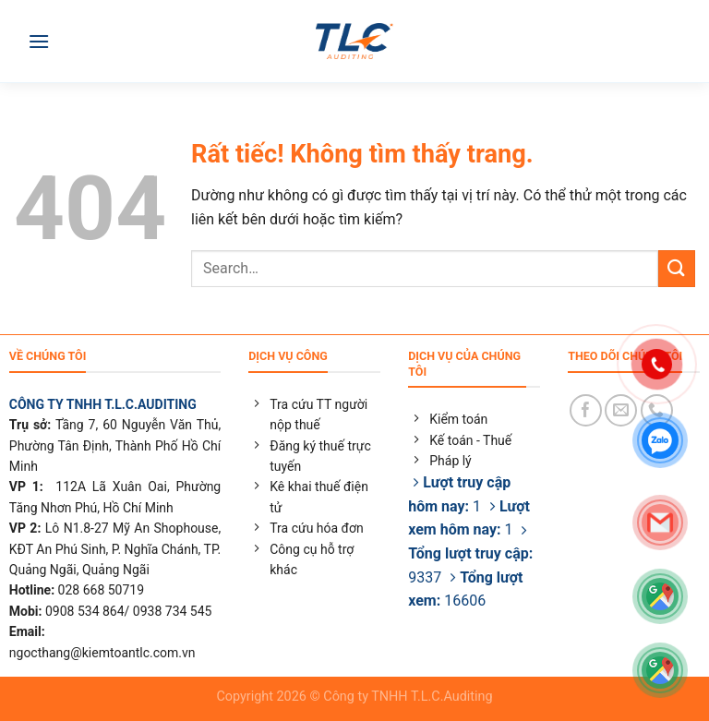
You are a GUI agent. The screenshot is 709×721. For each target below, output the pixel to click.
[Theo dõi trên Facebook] (586, 410)
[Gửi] (676, 268)
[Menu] (39, 41)
